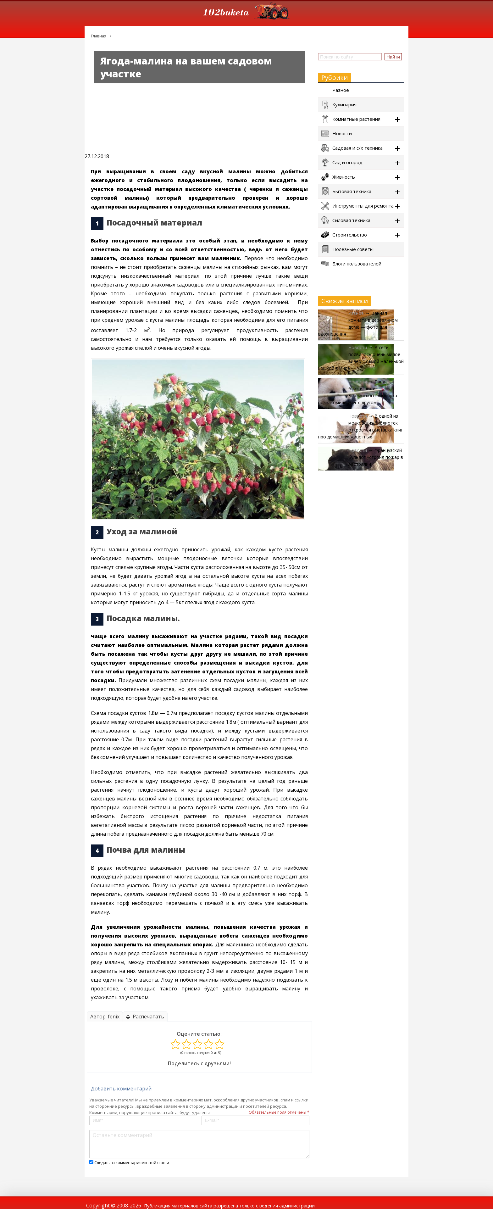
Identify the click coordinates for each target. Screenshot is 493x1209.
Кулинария (339, 105)
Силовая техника (345, 220)
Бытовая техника (346, 191)
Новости (336, 133)
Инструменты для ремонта (357, 206)
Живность (338, 177)
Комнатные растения (350, 119)
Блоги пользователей (351, 264)
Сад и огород (342, 162)
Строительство (344, 235)
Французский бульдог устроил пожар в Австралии (375, 457)
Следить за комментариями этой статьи (131, 1162)
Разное (335, 90)
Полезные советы (347, 249)
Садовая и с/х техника (352, 148)
